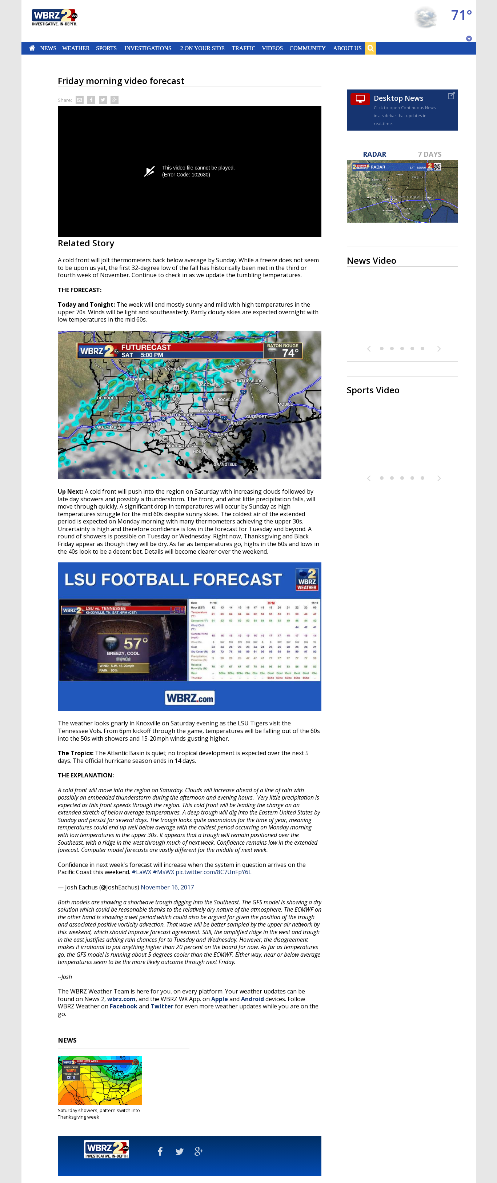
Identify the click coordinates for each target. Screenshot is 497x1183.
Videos (272, 48)
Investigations (147, 48)
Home (32, 48)
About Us (347, 48)
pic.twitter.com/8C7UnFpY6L (214, 872)
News (48, 48)
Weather (76, 48)
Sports (106, 48)
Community (308, 48)
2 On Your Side (202, 48)
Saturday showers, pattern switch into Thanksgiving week (99, 1113)
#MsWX (163, 872)
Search (370, 48)
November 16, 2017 (167, 887)
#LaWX (141, 872)
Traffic (244, 48)
